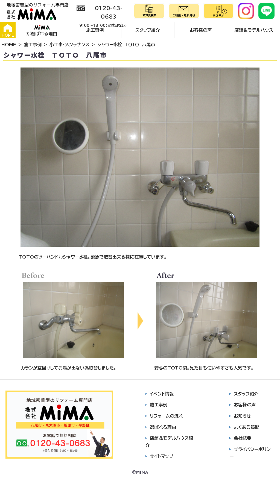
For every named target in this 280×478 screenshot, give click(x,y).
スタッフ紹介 (147, 30)
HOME (8, 30)
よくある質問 (246, 427)
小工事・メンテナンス (69, 44)
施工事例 (95, 30)
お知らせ (242, 416)
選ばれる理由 (163, 427)
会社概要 (242, 438)
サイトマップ (161, 456)
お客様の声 (201, 30)
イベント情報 (162, 394)
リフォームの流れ (166, 416)
